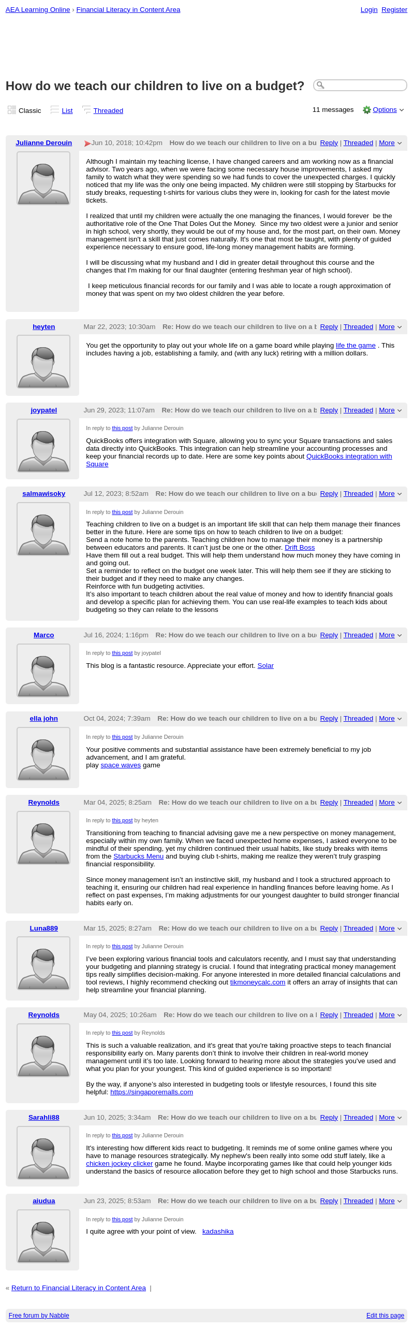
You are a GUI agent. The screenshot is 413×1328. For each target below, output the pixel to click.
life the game (356, 345)
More (387, 143)
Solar (266, 665)
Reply (329, 143)
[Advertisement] (207, 47)
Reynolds (44, 802)
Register (394, 9)
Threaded (109, 111)
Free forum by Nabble (39, 1315)
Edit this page (385, 1315)
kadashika (218, 1231)
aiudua (44, 1201)
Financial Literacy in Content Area (128, 9)
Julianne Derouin (44, 143)
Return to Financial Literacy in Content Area (78, 1288)
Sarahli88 (44, 1117)
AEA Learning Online (38, 9)
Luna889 (44, 928)
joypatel (44, 410)
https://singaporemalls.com (151, 1092)
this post (122, 428)
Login (369, 9)
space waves (121, 765)
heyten (44, 327)
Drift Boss (300, 547)
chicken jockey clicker (119, 1163)
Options (384, 109)
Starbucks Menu (138, 856)
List (67, 111)
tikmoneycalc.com (258, 982)
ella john (44, 718)
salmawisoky (43, 493)
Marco (44, 635)
